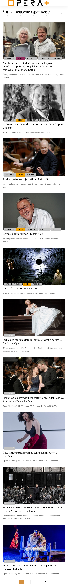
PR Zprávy (31, 59)
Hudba (21, 59)
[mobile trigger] (5, 3)
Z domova (44, 59)
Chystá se (9, 59)
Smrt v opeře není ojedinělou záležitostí (25, 179)
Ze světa (56, 59)
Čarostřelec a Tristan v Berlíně (20, 288)
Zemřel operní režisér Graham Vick (23, 233)
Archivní (9, 336)
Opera (20, 120)
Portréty (44, 229)
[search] (63, 3)
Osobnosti (32, 120)
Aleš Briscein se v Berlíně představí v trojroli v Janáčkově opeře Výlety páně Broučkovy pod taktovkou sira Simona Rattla (28, 66)
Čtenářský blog (13, 284)
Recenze (36, 284)
